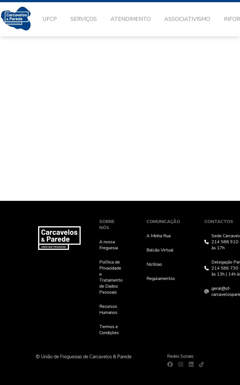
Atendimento (131, 19)
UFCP (50, 19)
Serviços (83, 19)
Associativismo (187, 19)
